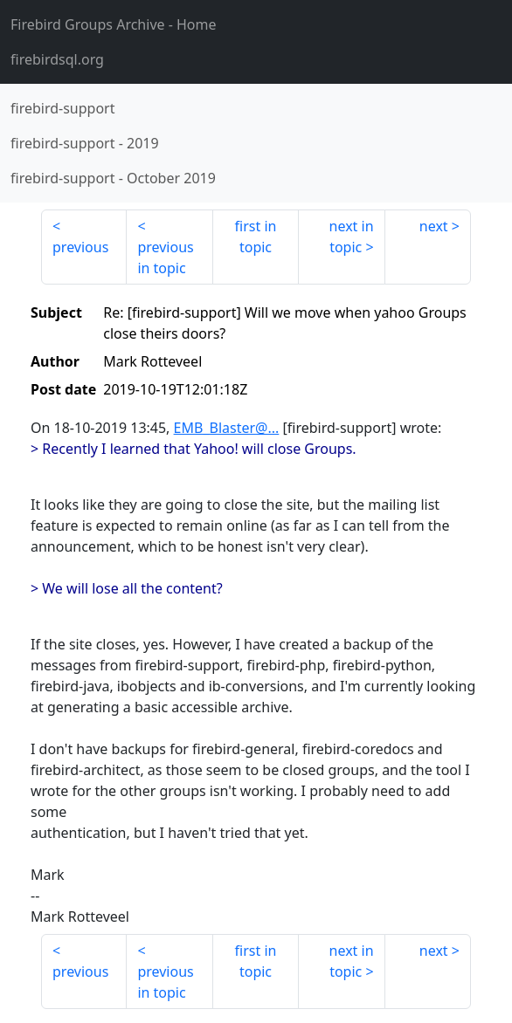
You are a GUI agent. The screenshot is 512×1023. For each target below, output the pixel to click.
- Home (113, 24)
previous (80, 247)
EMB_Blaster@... (227, 427)
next (433, 226)
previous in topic (165, 257)
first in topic (256, 236)
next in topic (351, 236)
